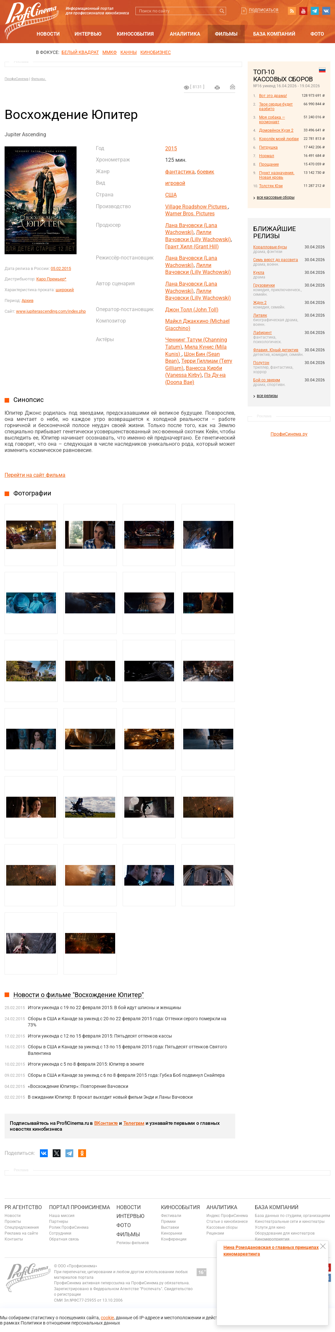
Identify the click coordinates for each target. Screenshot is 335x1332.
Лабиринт (262, 332)
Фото (317, 34)
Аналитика (185, 34)
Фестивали (171, 1215)
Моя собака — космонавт (272, 119)
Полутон (261, 362)
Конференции (173, 1239)
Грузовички (264, 285)
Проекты (13, 1221)
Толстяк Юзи (271, 186)
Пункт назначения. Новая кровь (276, 175)
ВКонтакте (106, 1123)
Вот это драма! (273, 95)
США (171, 195)
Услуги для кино (270, 1227)
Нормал (266, 156)
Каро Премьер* (51, 278)
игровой (175, 183)
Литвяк (260, 315)
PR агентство (23, 1207)
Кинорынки (171, 1233)
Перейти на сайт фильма (35, 475)
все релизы (267, 395)
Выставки (170, 1227)
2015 (171, 148)
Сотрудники (60, 1233)
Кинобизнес (155, 52)
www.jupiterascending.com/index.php (51, 311)
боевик (205, 172)
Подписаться (263, 10)
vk (326, 11)
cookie (107, 1317)
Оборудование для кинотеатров (285, 1233)
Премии (168, 1221)
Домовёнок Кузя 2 (276, 130)
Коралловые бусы (270, 247)
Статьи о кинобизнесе (227, 1221)
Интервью (88, 34)
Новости (48, 34)
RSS (292, 11)
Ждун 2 (260, 302)
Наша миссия (62, 1215)
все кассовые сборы (275, 197)
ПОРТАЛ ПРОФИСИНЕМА (79, 1207)
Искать (222, 11)
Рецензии (215, 1233)
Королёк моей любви (279, 139)
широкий (65, 289)
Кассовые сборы (222, 1227)
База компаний (274, 34)
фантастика (180, 172)
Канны (128, 52)
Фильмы (226, 34)
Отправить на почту (232, 86)
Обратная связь (64, 1239)
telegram (314, 11)
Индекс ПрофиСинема (227, 1215)
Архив (27, 300)
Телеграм (133, 1123)
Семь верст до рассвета (275, 260)
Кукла (258, 272)
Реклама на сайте (21, 1233)
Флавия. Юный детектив (275, 350)
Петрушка (268, 147)
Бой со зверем (266, 380)
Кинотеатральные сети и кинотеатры (290, 1221)
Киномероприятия (272, 1239)
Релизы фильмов (132, 1242)
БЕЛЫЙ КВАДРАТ (80, 52)
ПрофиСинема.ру (289, 434)
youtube (303, 11)
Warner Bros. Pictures (190, 213)
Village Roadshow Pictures (196, 207)
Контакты (14, 1239)
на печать (217, 87)
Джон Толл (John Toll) (192, 310)
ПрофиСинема (16, 79)
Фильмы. (38, 79)
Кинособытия (135, 34)
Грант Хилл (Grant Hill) (192, 246)
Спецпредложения (22, 1227)
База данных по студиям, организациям (292, 1215)
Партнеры (58, 1221)
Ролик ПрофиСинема (69, 1227)
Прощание (269, 164)
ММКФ (109, 52)
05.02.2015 (61, 268)
